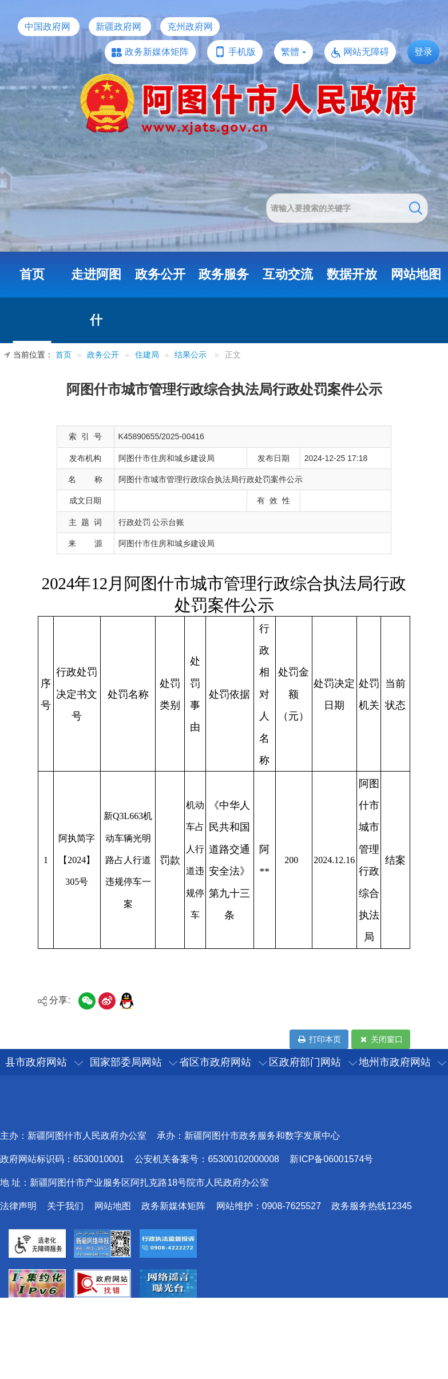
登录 (423, 52)
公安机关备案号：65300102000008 (206, 1159)
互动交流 (288, 274)
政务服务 (224, 274)
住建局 (147, 355)
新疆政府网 (118, 26)
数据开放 (352, 274)
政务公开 (160, 274)
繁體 (290, 52)
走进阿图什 (96, 297)
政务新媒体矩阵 (157, 52)
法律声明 (18, 1206)
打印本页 (319, 1039)
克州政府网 (190, 26)
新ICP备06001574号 (331, 1159)
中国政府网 (47, 26)
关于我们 (65, 1206)
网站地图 (416, 274)
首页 (32, 274)
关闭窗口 (381, 1039)
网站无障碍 (366, 52)
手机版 (242, 52)
